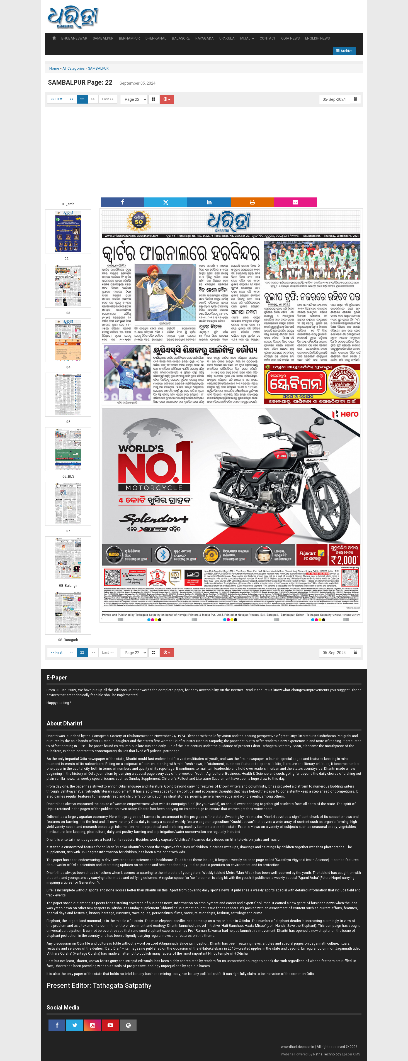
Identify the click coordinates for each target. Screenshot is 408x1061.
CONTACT (268, 38)
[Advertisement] (204, 151)
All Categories (73, 68)
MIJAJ (247, 38)
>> (93, 99)
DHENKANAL (155, 38)
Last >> (108, 99)
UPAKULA (227, 38)
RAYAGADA (204, 38)
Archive (344, 51)
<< (71, 99)
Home (54, 68)
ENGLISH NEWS (317, 38)
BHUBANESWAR (74, 38)
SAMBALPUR (103, 38)
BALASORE (181, 38)
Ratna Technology (327, 1054)
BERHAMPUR (129, 38)
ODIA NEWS (290, 38)
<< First (56, 99)
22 (82, 99)
